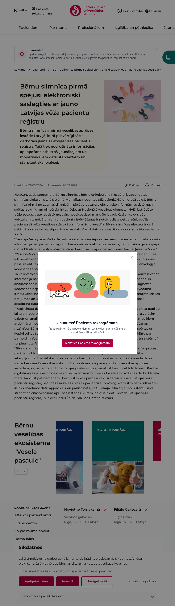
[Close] (132, 257)
